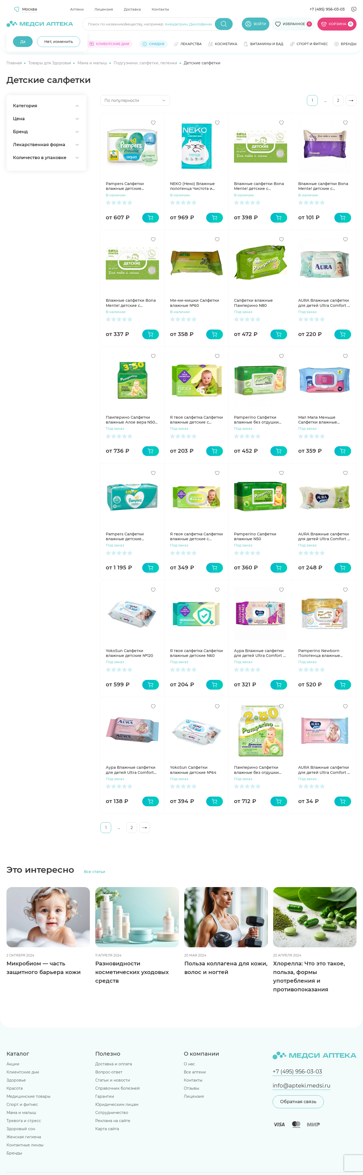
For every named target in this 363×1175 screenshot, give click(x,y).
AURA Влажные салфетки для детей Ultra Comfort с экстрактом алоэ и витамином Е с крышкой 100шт (324, 303)
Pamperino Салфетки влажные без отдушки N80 (256, 420)
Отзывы (191, 1088)
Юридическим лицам (116, 1104)
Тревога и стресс (23, 1120)
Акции (12, 1064)
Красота (14, 1088)
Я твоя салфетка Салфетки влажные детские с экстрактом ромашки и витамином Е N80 (196, 536)
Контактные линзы (24, 1145)
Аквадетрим (176, 24)
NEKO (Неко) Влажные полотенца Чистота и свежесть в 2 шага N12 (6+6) (192, 186)
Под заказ (243, 312)
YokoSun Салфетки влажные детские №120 (129, 653)
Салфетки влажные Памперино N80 (253, 303)
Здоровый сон (20, 1128)
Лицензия (103, 9)
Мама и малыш (92, 63)
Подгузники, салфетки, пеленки (146, 63)
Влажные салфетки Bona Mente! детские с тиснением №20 (323, 186)
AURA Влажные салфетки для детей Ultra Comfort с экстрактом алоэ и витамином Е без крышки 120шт (324, 536)
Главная (14, 63)
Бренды (14, 1153)
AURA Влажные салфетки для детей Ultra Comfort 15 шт (324, 770)
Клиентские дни (22, 1072)
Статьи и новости (112, 1080)
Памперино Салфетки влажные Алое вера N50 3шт (130, 420)
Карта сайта (107, 1128)
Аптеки (77, 9)
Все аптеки (195, 1072)
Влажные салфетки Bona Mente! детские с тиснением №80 (259, 186)
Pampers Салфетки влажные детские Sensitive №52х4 (125, 536)
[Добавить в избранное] (153, 123)
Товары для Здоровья (50, 63)
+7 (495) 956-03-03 (327, 9)
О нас (189, 1064)
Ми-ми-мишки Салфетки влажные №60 (194, 303)
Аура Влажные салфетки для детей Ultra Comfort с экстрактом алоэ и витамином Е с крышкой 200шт (259, 653)
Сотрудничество (111, 1112)
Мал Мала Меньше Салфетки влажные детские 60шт (317, 420)
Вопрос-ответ (109, 1072)
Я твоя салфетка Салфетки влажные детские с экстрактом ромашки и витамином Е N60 (196, 420)
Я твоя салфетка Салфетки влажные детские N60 (196, 653)
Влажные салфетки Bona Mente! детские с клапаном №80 (131, 303)
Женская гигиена (23, 1136)
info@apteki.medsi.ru (301, 1085)
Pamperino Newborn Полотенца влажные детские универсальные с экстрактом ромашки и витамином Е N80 (324, 653)
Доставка (132, 9)
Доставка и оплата (113, 1064)
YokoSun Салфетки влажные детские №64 (193, 770)
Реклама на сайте (112, 1120)
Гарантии (104, 1096)
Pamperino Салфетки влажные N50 (255, 536)
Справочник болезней (117, 1088)
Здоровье (16, 1080)
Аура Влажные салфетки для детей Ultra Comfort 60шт (130, 770)
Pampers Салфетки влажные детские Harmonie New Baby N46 (130, 186)
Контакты (160, 9)
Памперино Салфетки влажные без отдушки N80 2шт (256, 770)
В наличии (115, 195)
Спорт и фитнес (22, 1104)
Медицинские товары (28, 1096)
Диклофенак (200, 24)
